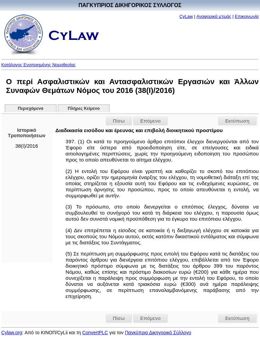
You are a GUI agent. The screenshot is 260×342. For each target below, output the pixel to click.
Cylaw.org (11, 332)
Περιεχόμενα (30, 108)
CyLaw (186, 16)
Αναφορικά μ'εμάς (213, 16)
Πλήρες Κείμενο (84, 108)
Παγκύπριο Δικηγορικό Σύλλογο (158, 332)
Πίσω (119, 121)
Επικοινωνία (247, 16)
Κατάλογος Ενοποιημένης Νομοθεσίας (38, 64)
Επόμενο (150, 121)
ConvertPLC (95, 332)
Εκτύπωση (237, 121)
